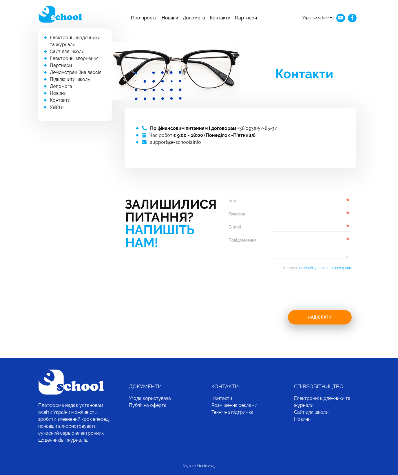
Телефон (237, 214)
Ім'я (232, 201)
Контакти (220, 18)
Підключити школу (70, 79)
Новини (170, 18)
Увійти (56, 107)
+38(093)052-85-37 (257, 128)
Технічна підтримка (232, 412)
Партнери (246, 18)
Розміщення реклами (234, 405)
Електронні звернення (74, 58)
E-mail (235, 227)
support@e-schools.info (175, 142)
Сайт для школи (67, 51)
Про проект (144, 18)
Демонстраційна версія (75, 72)
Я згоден (317, 268)
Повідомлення (243, 240)
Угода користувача (150, 398)
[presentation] (273, 291)
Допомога (194, 18)
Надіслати (320, 317)
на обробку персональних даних (325, 268)
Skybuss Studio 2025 (199, 466)
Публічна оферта (148, 405)
